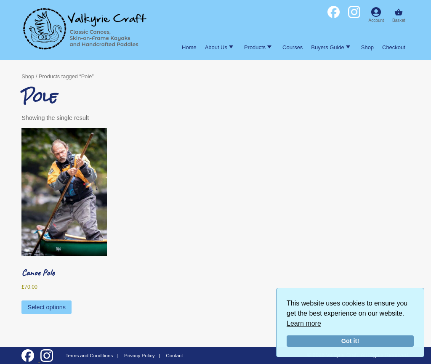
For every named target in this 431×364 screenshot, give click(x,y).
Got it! (350, 340)
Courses (292, 47)
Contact (174, 355)
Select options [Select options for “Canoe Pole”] (47, 307)
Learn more (304, 323)
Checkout (393, 47)
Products (257, 47)
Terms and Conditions (89, 355)
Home (189, 47)
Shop (367, 47)
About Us (219, 47)
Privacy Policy (139, 355)
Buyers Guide (330, 47)
